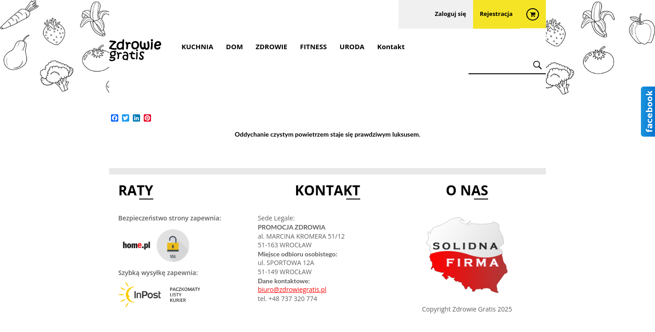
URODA (352, 46)
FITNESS (313, 46)
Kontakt (391, 46)
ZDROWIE (271, 46)
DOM (234, 46)
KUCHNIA (197, 46)
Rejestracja (496, 15)
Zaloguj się (450, 15)
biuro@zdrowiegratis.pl (292, 289)
